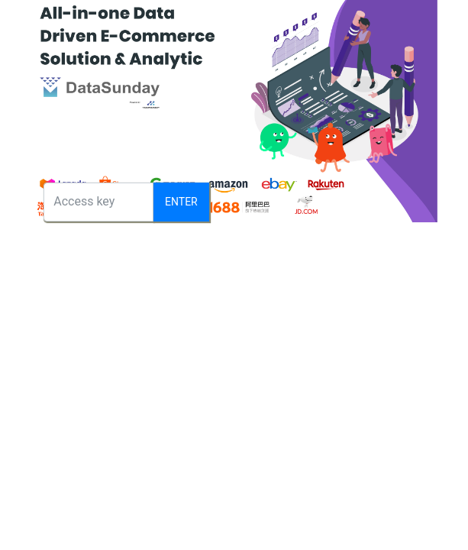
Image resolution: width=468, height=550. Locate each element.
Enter (181, 202)
